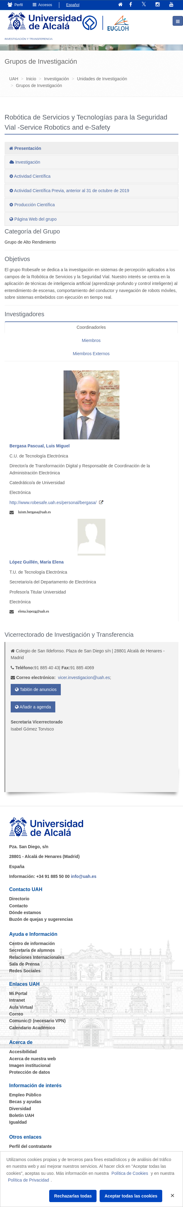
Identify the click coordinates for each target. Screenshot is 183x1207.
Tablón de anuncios (36, 689)
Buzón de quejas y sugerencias (41, 919)
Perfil (15, 4)
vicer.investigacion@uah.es (84, 677)
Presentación (25, 148)
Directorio (19, 898)
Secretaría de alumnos (32, 950)
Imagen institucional (29, 1065)
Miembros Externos (91, 353)
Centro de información (32, 943)
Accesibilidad (23, 1051)
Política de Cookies (130, 1173)
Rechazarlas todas (73, 1196)
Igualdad (18, 1122)
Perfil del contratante (30, 1146)
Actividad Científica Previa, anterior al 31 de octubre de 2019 (69, 190)
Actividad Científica (29, 176)
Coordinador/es (91, 327)
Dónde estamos (25, 912)
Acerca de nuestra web (32, 1058)
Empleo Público (25, 1094)
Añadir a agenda (33, 706)
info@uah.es (84, 876)
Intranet (17, 1000)
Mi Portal (18, 993)
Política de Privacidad (28, 1180)
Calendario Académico (32, 1027)
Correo (16, 1014)
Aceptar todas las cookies (130, 1196)
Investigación (24, 162)
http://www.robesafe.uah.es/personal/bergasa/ (53, 502)
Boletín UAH (21, 1115)
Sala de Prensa (24, 964)
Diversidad (20, 1108)
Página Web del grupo (33, 219)
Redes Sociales (25, 970)
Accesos (42, 4)
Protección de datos (29, 1072)
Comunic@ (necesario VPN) (37, 1020)
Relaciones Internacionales (36, 957)
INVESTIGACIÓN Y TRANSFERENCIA (29, 38)
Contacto (18, 905)
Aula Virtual (21, 1007)
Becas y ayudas (25, 1101)
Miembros (91, 340)
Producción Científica (32, 204)
